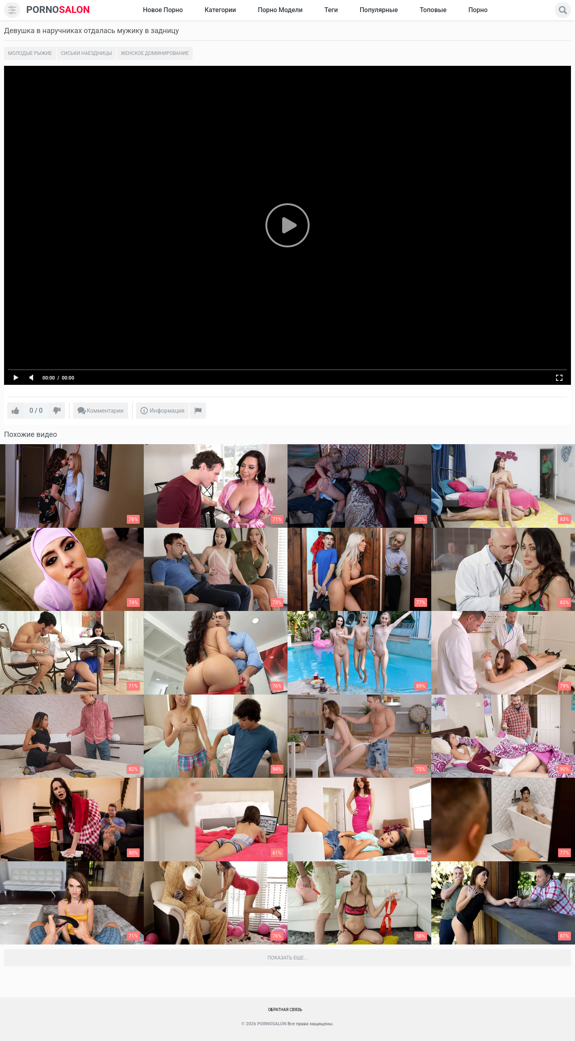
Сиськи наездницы (86, 53)
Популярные (379, 10)
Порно (478, 10)
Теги (331, 10)
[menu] (12, 10)
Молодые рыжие (30, 53)
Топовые (433, 10)
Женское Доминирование (155, 53)
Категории (220, 10)
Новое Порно (163, 10)
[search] (563, 10)
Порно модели (280, 10)
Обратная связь (285, 1009)
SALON (58, 10)
